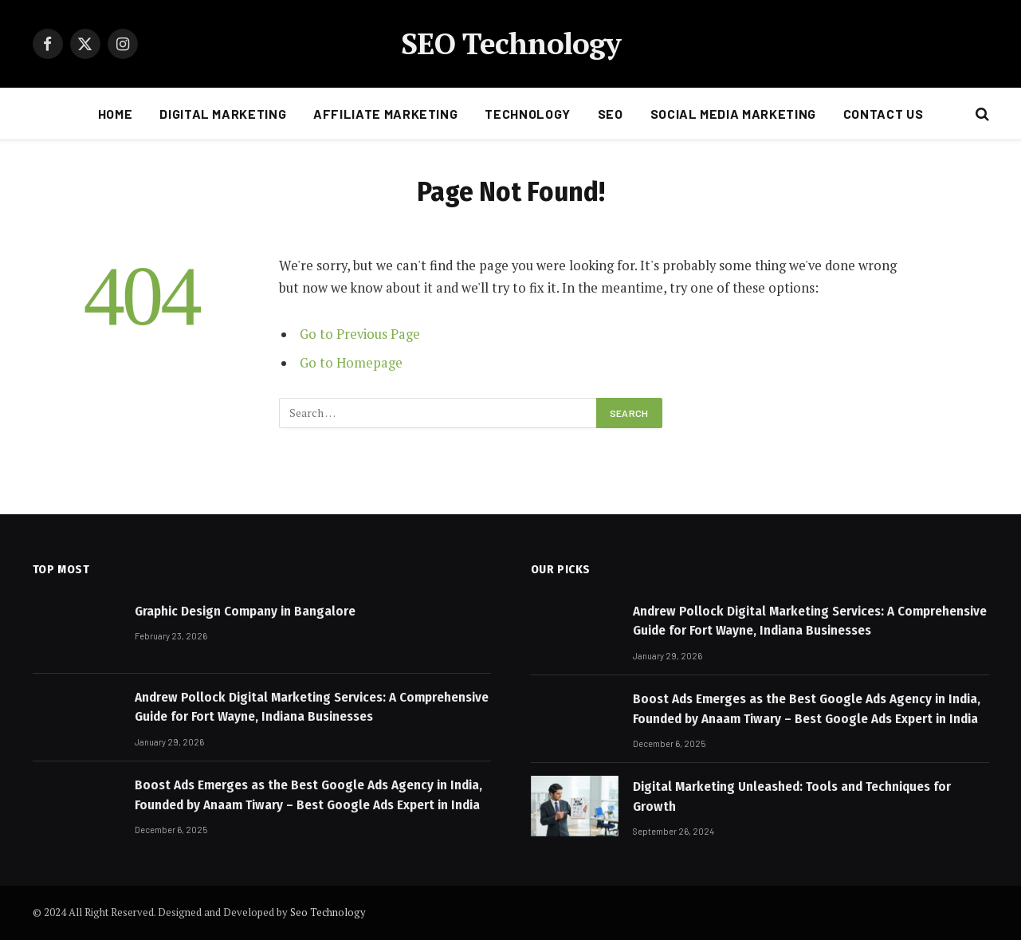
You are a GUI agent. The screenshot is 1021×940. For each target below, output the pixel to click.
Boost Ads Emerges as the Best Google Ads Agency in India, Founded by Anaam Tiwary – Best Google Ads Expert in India (308, 794)
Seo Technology (328, 912)
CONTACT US (883, 113)
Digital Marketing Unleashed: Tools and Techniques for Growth (792, 796)
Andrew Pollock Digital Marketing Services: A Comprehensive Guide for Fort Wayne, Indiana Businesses (312, 707)
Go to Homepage (351, 363)
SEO (610, 113)
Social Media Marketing (733, 113)
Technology (527, 113)
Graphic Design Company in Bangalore (245, 611)
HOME (115, 113)
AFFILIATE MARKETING (385, 113)
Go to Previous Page (360, 334)
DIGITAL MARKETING (222, 113)
